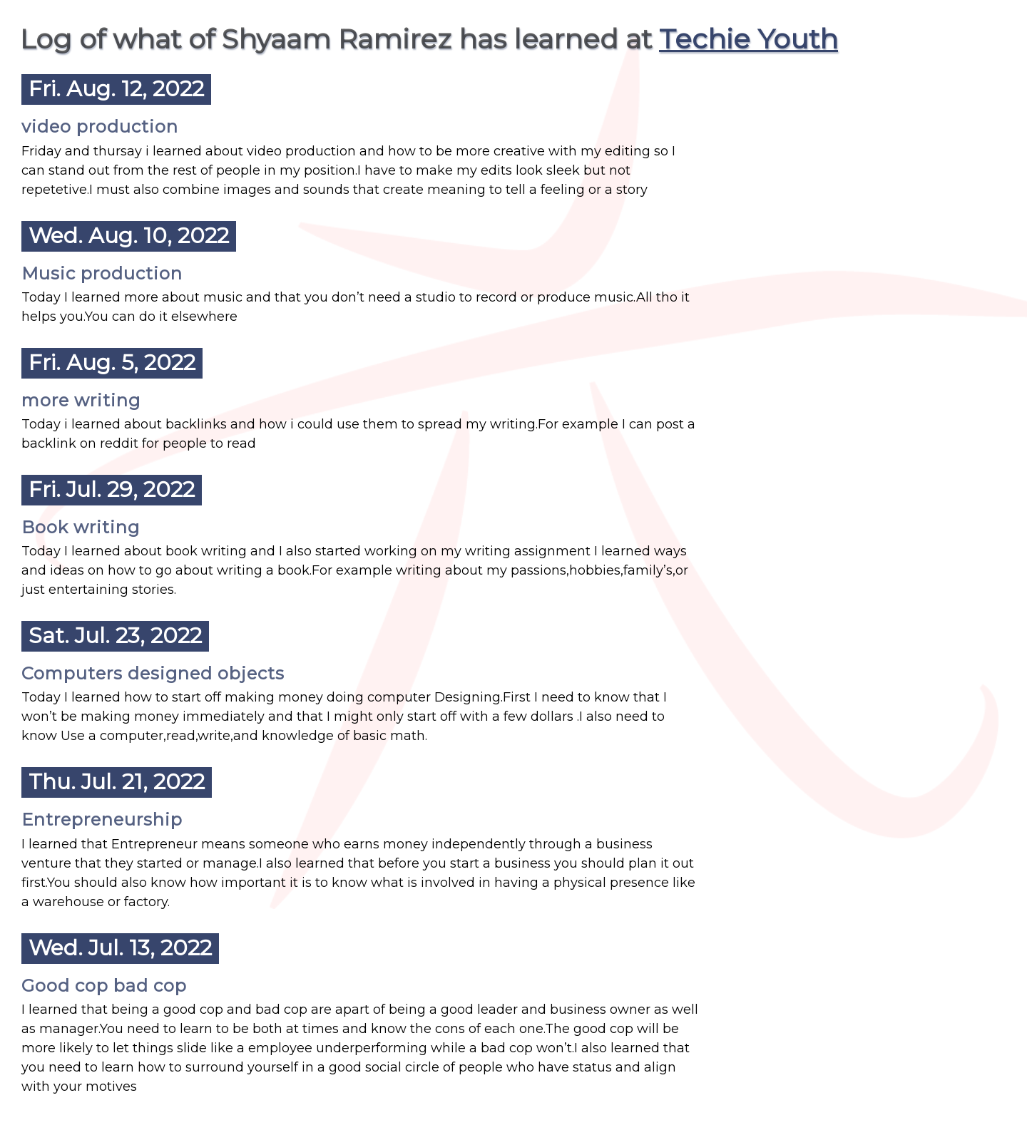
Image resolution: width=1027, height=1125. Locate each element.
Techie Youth (748, 39)
